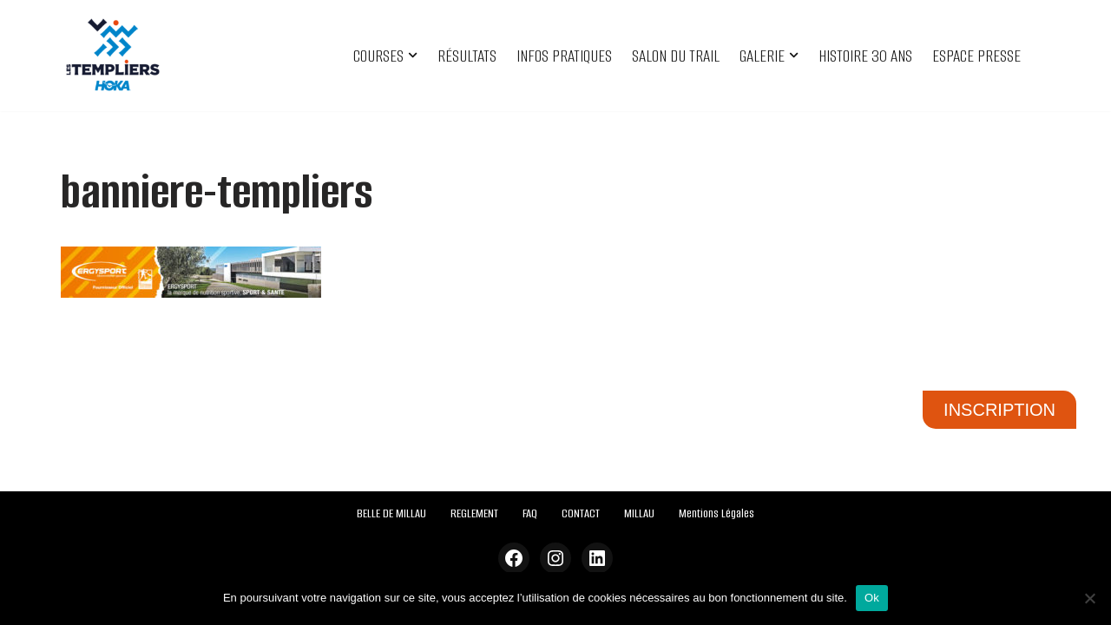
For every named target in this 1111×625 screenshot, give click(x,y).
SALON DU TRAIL (676, 56)
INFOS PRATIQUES (564, 56)
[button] (412, 55)
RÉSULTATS (466, 56)
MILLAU (639, 513)
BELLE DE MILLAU (391, 513)
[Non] (1089, 598)
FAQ (530, 513)
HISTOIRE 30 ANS (865, 56)
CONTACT (581, 513)
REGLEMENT (474, 513)
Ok (871, 597)
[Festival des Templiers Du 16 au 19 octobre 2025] (113, 55)
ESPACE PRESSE (976, 56)
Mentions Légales (716, 513)
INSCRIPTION (999, 409)
